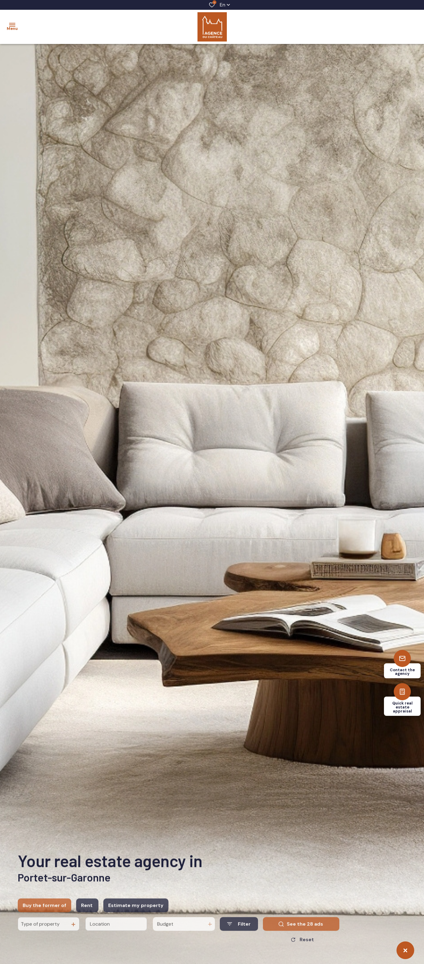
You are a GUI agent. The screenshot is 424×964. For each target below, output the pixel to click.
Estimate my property (136, 920)
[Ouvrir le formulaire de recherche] (239, 939)
